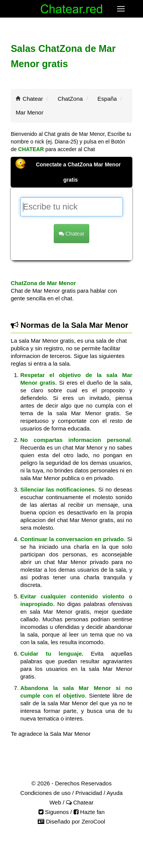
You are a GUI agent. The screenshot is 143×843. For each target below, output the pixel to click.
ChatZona (70, 98)
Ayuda (114, 793)
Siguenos (54, 812)
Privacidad (89, 793)
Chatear (32, 98)
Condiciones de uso (45, 793)
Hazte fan (89, 812)
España (107, 98)
